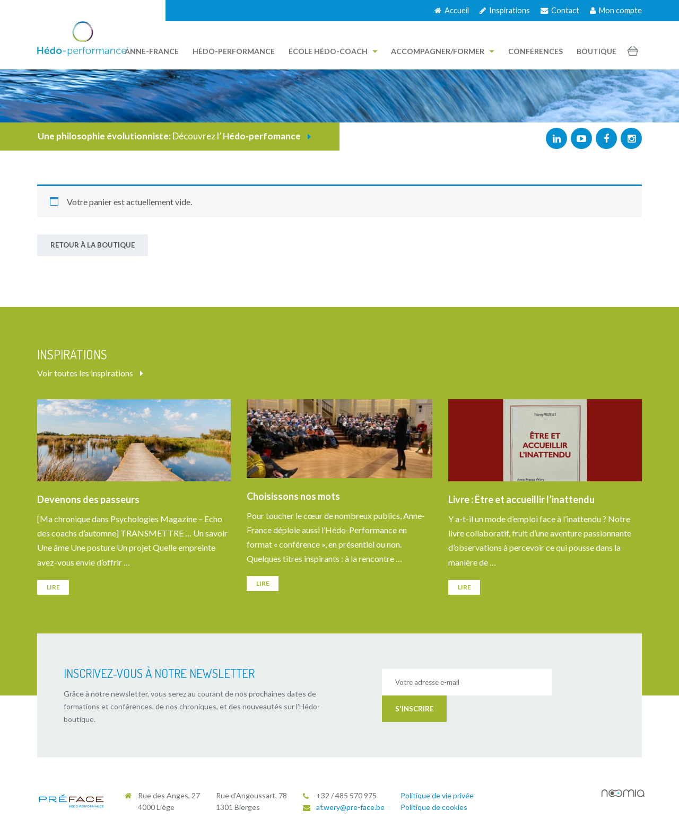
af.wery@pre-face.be (350, 807)
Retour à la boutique (92, 245)
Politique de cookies (434, 807)
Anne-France (152, 51)
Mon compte (616, 10)
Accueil (451, 10)
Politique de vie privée (437, 795)
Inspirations (505, 10)
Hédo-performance (234, 51)
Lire (53, 587)
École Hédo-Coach (333, 51)
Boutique (596, 51)
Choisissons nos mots (293, 496)
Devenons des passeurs (88, 499)
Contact (560, 10)
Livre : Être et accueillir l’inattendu (521, 499)
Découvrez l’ (174, 136)
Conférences (535, 51)
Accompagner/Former (442, 51)
